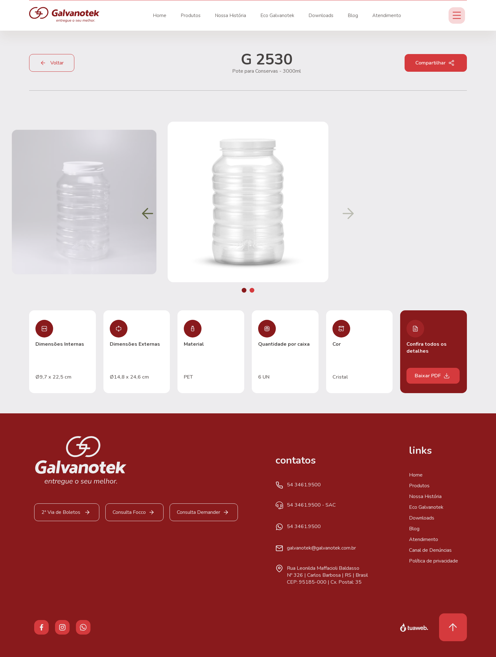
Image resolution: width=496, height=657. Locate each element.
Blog (353, 15)
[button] (244, 290)
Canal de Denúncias (430, 550)
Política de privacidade (433, 560)
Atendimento (386, 15)
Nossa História (230, 15)
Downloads (320, 15)
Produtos (191, 15)
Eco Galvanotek (277, 15)
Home (159, 15)
